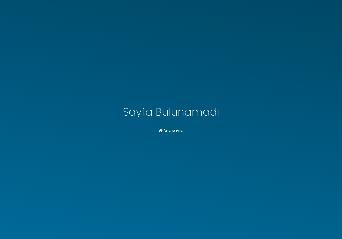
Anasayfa (171, 130)
